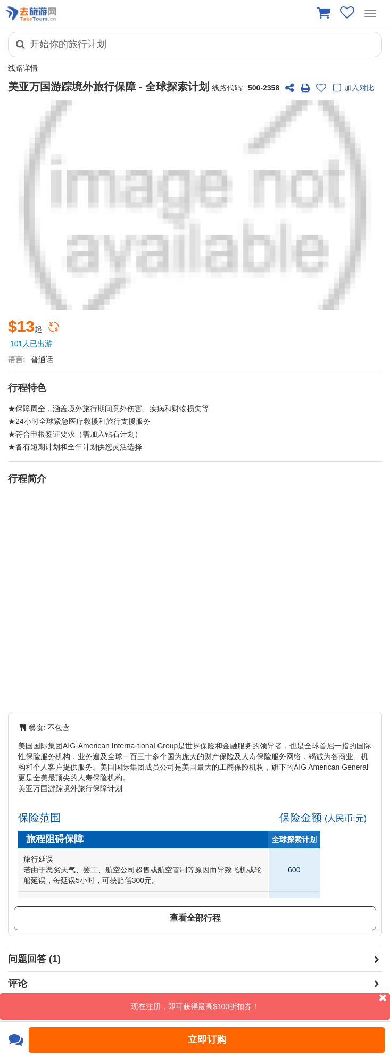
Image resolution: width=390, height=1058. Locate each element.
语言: (17, 359)
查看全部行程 (195, 917)
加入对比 (352, 89)
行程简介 (27, 478)
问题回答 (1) (34, 959)
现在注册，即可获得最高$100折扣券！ (260, 1002)
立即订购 (207, 1039)
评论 (17, 983)
